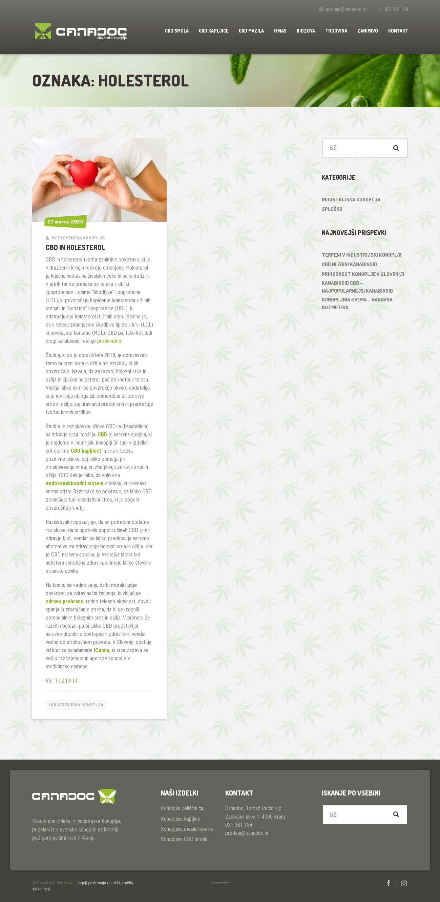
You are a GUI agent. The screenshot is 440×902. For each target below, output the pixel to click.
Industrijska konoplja (76, 704)
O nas (280, 31)
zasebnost (65, 883)
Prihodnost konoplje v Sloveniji (363, 274)
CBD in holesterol (75, 247)
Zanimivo (367, 31)
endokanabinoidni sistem (74, 483)
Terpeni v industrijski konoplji (361, 255)
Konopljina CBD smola (184, 839)
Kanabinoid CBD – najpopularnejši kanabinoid (357, 287)
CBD (102, 434)
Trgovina (336, 31)
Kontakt (398, 31)
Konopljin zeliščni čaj (183, 808)
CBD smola (177, 31)
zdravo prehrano (65, 601)
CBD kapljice (214, 31)
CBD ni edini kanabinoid (349, 264)
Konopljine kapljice (181, 819)
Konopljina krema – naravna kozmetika (357, 303)
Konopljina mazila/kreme (187, 829)
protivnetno (109, 341)
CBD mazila (251, 31)
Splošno (332, 209)
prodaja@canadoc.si (346, 9)
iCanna (101, 650)
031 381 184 (396, 9)
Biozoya (306, 31)
